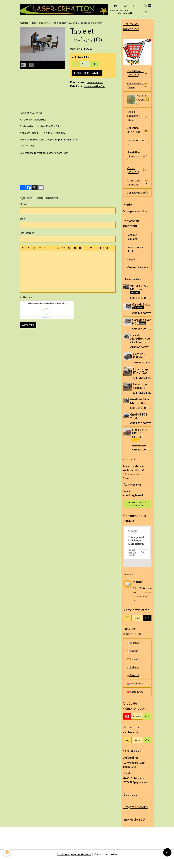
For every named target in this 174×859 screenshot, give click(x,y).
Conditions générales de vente (74, 854)
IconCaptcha (46, 318)
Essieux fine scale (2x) (140, 385)
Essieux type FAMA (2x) (141, 370)
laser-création (40, 22)
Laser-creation (95, 82)
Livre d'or (125, 12)
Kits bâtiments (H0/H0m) (137, 73)
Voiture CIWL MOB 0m (139, 287)
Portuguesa (135, 691)
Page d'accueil (124, 5)
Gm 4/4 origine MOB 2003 (139, 401)
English (132, 650)
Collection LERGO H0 (137, 129)
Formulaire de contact (137, 504)
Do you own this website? (133, 552)
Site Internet (27, 232)
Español (133, 658)
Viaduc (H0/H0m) (137, 170)
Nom (23, 204)
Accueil (24, 22)
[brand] (64, 9)
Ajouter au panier (87, 73)
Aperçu (101, 247)
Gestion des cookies (105, 854)
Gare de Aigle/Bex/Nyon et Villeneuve (140, 338)
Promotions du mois (137, 141)
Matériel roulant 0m (138, 99)
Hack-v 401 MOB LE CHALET (139, 433)
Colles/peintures (137, 192)
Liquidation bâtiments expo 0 (137, 156)
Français (133, 642)
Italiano (133, 667)
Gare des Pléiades (139, 355)
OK (142, 552)
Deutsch (133, 675)
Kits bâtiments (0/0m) (64, 22)
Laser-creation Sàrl (94, 86)
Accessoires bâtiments (137, 182)
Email (23, 218)
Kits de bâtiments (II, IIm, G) (137, 115)
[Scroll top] (167, 852)
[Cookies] (7, 852)
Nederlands (135, 683)
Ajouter (28, 325)
